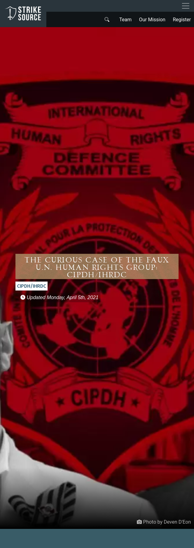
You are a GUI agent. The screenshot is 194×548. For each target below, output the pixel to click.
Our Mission (152, 20)
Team (125, 20)
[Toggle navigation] (185, 6)
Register (182, 20)
